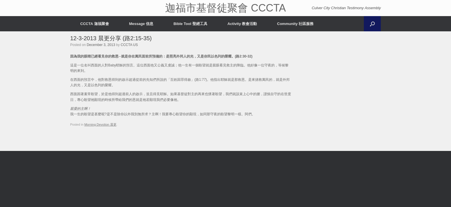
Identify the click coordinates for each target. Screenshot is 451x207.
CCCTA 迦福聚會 (94, 24)
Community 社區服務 (295, 24)
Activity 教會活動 (242, 24)
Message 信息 (141, 24)
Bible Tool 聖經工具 (190, 24)
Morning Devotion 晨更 (100, 124)
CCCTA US (129, 45)
